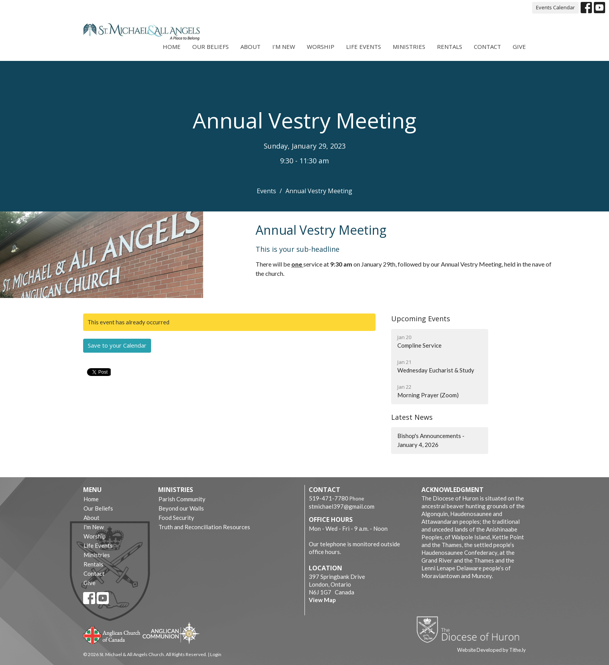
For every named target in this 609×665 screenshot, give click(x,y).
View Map (322, 599)
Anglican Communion (171, 633)
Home (172, 46)
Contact (487, 46)
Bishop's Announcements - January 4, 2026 (431, 440)
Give (519, 46)
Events (266, 191)
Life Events (363, 46)
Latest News (412, 417)
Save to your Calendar (117, 345)
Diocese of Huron (471, 629)
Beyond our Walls (181, 508)
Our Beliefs (210, 46)
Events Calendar (555, 7)
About (250, 46)
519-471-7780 (328, 498)
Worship (320, 46)
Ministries (409, 46)
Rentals (449, 46)
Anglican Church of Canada (112, 634)
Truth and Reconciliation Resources (204, 526)
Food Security (176, 517)
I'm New (283, 46)
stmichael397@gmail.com (341, 506)
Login (215, 654)
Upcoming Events (420, 318)
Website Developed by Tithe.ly (491, 650)
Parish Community (181, 498)
